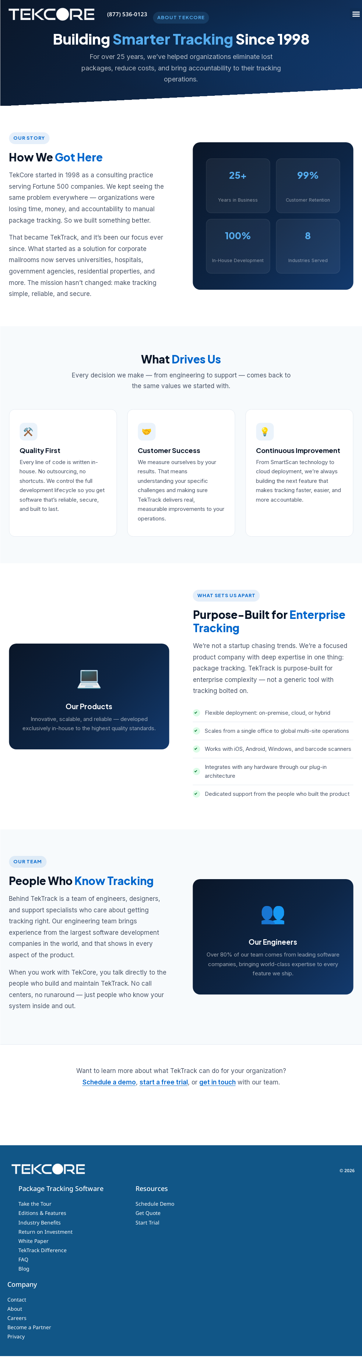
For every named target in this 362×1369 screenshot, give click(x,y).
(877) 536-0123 (127, 14)
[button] (356, 14)
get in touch (217, 1095)
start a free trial (164, 1095)
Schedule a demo (109, 1095)
